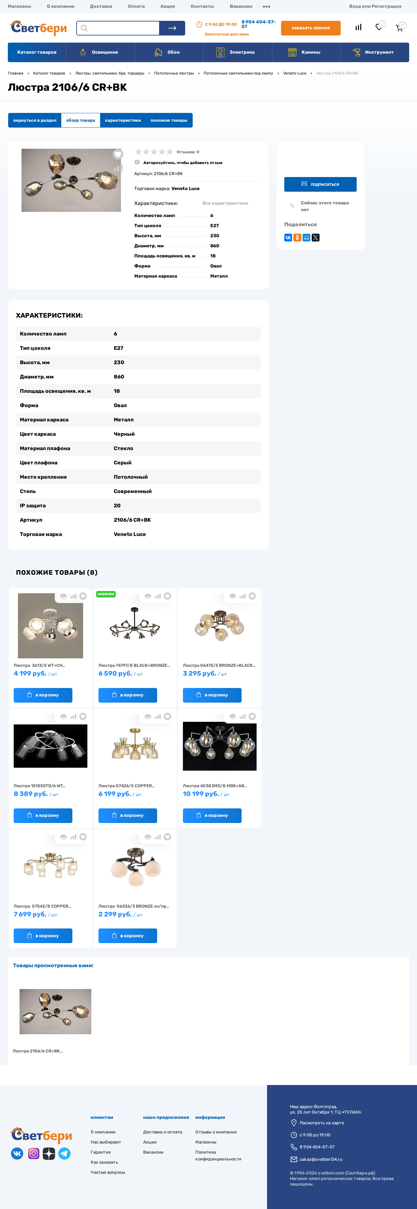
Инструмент (372, 52)
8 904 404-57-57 (259, 24)
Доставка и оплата (162, 1132)
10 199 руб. (220, 796)
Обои (167, 52)
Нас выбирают (106, 1142)
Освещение (98, 52)
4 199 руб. (50, 676)
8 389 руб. (50, 796)
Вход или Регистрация (375, 6)
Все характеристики (225, 203)
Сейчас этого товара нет (325, 206)
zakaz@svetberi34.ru (321, 1159)
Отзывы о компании (215, 1132)
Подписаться (320, 184)
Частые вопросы (108, 1172)
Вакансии (241, 6)
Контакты (202, 6)
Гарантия (101, 1152)
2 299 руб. (135, 917)
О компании (60, 6)
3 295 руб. (220, 676)
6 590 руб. (135, 676)
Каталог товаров (36, 52)
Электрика (235, 52)
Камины (304, 52)
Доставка (101, 6)
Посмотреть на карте (322, 1122)
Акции (167, 6)
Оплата (136, 6)
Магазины (19, 6)
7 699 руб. (50, 917)
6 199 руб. (135, 796)
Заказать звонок (310, 28)
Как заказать (104, 1162)
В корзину (43, 695)
